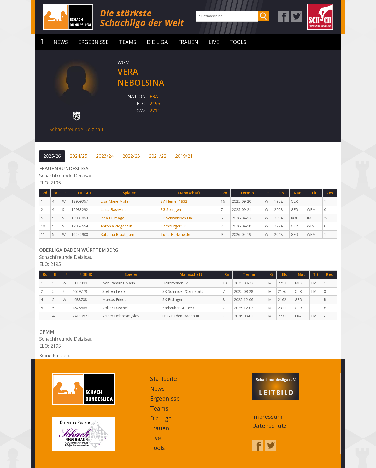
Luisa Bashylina (114, 209)
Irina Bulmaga (112, 217)
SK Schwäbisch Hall (177, 217)
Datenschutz (269, 425)
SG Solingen (171, 209)
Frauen (188, 41)
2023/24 (105, 156)
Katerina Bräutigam (117, 234)
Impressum (267, 416)
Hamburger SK (173, 226)
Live (214, 41)
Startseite (41, 42)
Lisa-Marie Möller (115, 201)
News (61, 41)
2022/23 (131, 156)
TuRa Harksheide (175, 234)
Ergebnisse (93, 41)
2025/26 (52, 156)
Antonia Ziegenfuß (116, 226)
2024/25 (78, 156)
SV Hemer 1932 (174, 201)
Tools (238, 41)
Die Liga (157, 41)
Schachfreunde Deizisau (76, 129)
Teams (127, 41)
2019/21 (184, 156)
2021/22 (157, 156)
